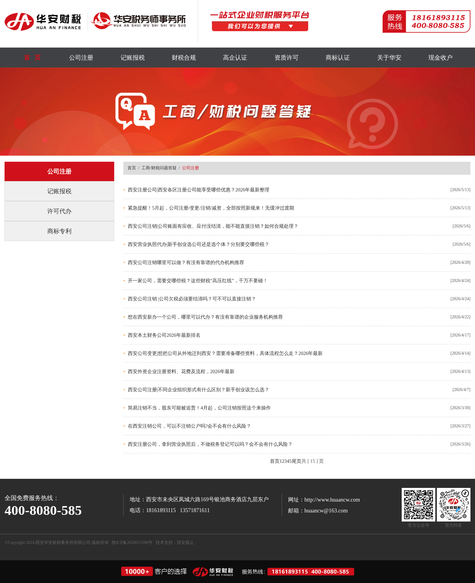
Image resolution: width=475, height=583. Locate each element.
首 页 (32, 57)
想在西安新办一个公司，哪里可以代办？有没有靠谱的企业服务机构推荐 (205, 317)
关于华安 (389, 57)
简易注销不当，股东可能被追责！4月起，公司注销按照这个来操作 (199, 407)
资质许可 (286, 57)
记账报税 (133, 57)
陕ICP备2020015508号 (132, 542)
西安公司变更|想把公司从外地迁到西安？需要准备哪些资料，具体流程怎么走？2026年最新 (225, 353)
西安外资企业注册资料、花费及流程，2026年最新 (181, 371)
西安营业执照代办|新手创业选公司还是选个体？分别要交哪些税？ (198, 244)
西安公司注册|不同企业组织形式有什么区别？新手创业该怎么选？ (198, 389)
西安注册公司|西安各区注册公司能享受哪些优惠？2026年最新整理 (198, 189)
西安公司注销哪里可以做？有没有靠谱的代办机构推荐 (186, 262)
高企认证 (235, 57)
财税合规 (184, 57)
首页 (132, 168)
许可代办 (59, 211)
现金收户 (440, 57)
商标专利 (59, 231)
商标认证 (338, 57)
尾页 (296, 461)
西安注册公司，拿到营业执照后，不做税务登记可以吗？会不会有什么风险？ (210, 444)
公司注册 (81, 57)
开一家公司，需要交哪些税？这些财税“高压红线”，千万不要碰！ (198, 280)
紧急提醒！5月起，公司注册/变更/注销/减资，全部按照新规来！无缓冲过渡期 (211, 207)
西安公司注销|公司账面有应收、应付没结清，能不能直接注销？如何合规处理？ (213, 226)
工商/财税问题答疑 (159, 168)
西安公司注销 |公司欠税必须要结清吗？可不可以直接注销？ (192, 298)
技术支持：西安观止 (175, 542)
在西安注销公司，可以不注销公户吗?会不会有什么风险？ (189, 426)
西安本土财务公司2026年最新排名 (164, 335)
